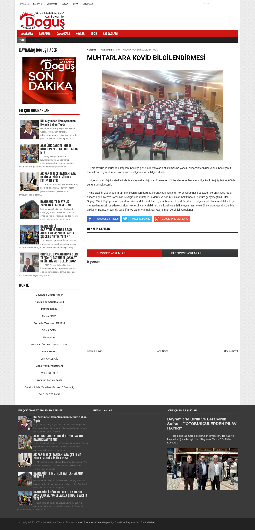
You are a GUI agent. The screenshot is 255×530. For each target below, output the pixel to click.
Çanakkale (52, 3)
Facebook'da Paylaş (103, 219)
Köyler (65, 3)
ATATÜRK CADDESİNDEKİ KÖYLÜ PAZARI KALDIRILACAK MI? (59, 149)
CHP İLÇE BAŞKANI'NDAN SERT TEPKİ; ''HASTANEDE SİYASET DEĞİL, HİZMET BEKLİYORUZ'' (59, 257)
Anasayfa (24, 3)
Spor (75, 3)
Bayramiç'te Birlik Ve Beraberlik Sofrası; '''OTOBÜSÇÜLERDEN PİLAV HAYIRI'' (202, 423)
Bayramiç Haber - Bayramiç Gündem (84, 522)
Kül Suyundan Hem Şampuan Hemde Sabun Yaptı (58, 123)
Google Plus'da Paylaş (171, 219)
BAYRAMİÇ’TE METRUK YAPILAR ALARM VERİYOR (56, 203)
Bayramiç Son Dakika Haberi (140, 522)
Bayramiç (37, 3)
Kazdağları (88, 3)
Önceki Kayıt (231, 351)
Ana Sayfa (162, 351)
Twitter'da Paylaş (136, 219)
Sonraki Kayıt (94, 351)
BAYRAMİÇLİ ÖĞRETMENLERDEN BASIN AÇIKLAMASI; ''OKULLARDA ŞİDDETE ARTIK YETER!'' (57, 231)
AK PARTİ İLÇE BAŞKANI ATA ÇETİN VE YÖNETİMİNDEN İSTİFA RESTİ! (58, 177)
